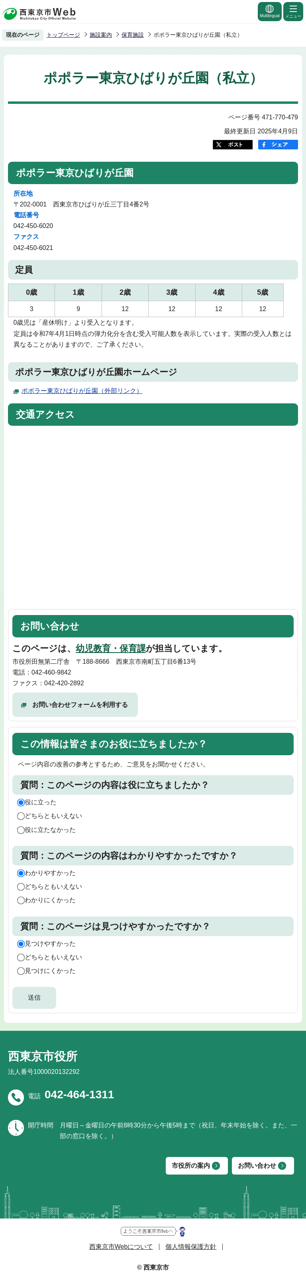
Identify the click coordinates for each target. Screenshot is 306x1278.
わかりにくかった (50, 900)
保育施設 (133, 35)
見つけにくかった (50, 970)
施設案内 (101, 35)
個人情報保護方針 (190, 1246)
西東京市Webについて (121, 1246)
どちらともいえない (53, 815)
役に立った (41, 802)
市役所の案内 (191, 1165)
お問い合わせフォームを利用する (80, 704)
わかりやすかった (50, 872)
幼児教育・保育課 (111, 648)
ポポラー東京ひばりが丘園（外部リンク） (82, 390)
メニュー (293, 11)
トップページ (63, 35)
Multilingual (270, 11)
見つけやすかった (50, 943)
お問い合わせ (257, 1165)
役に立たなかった (50, 829)
